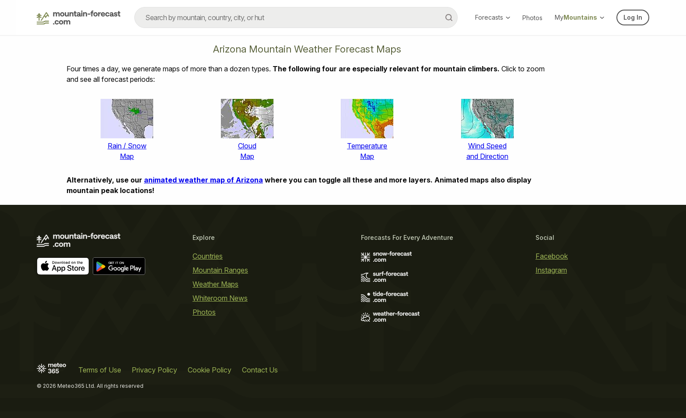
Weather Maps (215, 284)
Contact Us (260, 369)
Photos (532, 17)
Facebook (552, 256)
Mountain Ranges (220, 270)
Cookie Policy (209, 369)
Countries (207, 256)
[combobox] (296, 17)
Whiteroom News (220, 298)
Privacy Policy (154, 369)
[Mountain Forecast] (78, 18)
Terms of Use (99, 369)
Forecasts (492, 17)
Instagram (551, 270)
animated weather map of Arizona (203, 180)
